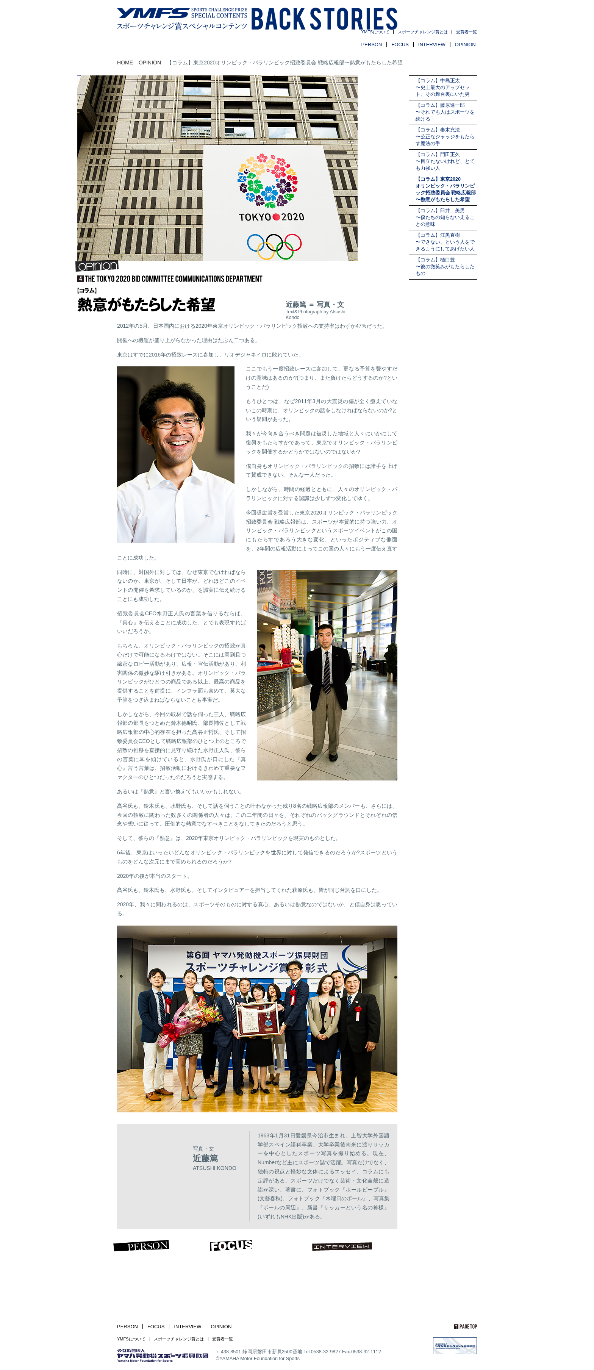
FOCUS (400, 44)
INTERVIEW (432, 44)
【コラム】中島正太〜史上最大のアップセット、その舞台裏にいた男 (443, 87)
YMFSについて (375, 32)
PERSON (371, 44)
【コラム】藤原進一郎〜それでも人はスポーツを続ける (445, 112)
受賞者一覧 (466, 32)
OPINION (465, 44)
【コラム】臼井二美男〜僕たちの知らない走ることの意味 (445, 217)
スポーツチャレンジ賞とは (423, 32)
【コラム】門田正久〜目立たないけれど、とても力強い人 (445, 161)
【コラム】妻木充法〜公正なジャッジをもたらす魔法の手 (445, 136)
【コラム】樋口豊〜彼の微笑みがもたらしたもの (445, 266)
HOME (125, 62)
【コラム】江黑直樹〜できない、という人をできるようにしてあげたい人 (445, 242)
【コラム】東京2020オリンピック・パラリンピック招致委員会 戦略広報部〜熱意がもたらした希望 (446, 189)
